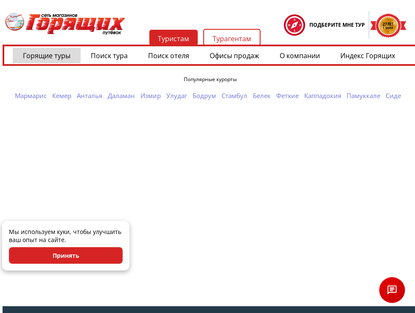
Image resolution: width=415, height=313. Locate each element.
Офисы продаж (234, 55)
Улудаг (176, 95)
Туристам (173, 38)
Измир (150, 95)
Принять (66, 255)
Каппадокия (322, 95)
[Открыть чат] (392, 290)
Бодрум (204, 95)
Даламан (121, 95)
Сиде (393, 95)
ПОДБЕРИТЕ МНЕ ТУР (337, 24)
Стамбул (234, 95)
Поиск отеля (168, 55)
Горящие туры (46, 55)
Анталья (89, 95)
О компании (300, 55)
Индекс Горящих (367, 55)
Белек (262, 95)
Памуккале (363, 95)
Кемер (61, 95)
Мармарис (31, 95)
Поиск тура (109, 55)
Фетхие (287, 95)
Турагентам (232, 38)
